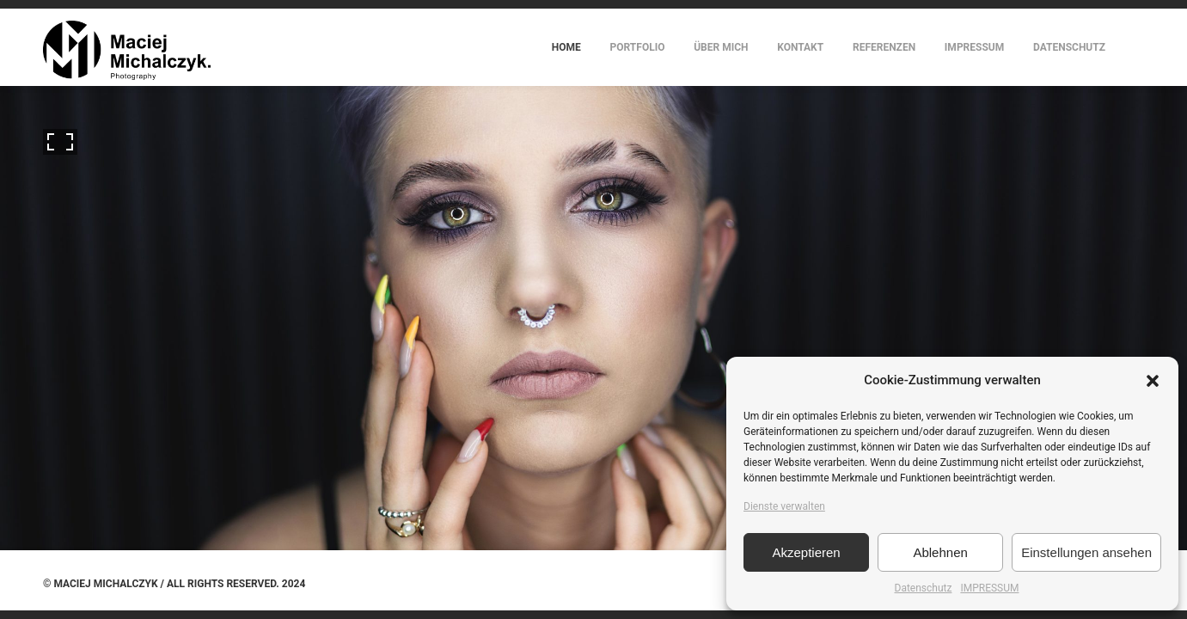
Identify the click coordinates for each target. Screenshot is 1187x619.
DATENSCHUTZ (1069, 47)
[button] (1152, 380)
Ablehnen (940, 552)
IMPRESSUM (989, 588)
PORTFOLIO (637, 47)
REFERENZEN (884, 47)
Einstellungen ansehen (1086, 552)
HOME (566, 47)
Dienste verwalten (784, 506)
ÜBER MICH (721, 47)
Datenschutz (923, 588)
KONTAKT (800, 47)
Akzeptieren (806, 552)
